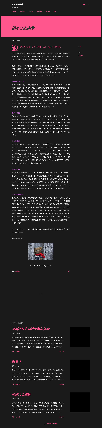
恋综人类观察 (21, 394)
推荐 (54, 11)
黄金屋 (30, 11)
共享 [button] (79, 46)
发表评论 (18, 351)
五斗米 (47, 11)
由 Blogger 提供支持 (51, 423)
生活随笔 (21, 11)
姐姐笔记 (38, 11)
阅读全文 (61, 351)
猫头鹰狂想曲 (17, 4)
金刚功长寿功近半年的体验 (30, 329)
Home (13, 11)
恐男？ (16, 361)
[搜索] (84, 4)
